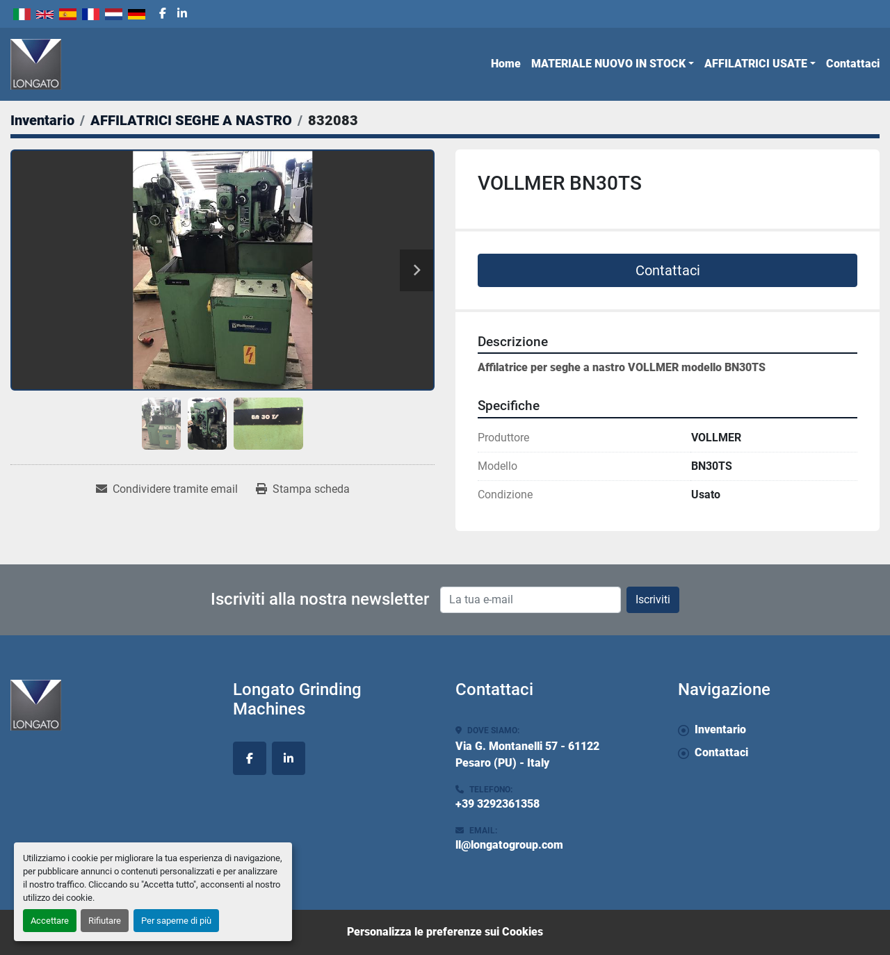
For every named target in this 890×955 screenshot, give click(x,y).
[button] (612, 64)
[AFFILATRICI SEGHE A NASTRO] (191, 120)
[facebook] (162, 14)
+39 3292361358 (497, 803)
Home (506, 63)
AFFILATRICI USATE (755, 63)
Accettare (50, 920)
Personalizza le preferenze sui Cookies (445, 931)
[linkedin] (182, 14)
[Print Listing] (303, 489)
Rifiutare (104, 920)
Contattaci (853, 63)
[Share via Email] (167, 489)
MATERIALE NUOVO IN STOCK (608, 63)
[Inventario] (42, 120)
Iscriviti (653, 599)
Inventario (720, 729)
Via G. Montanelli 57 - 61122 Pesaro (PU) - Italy (527, 754)
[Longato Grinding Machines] (111, 705)
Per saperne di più (176, 920)
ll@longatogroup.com (509, 844)
